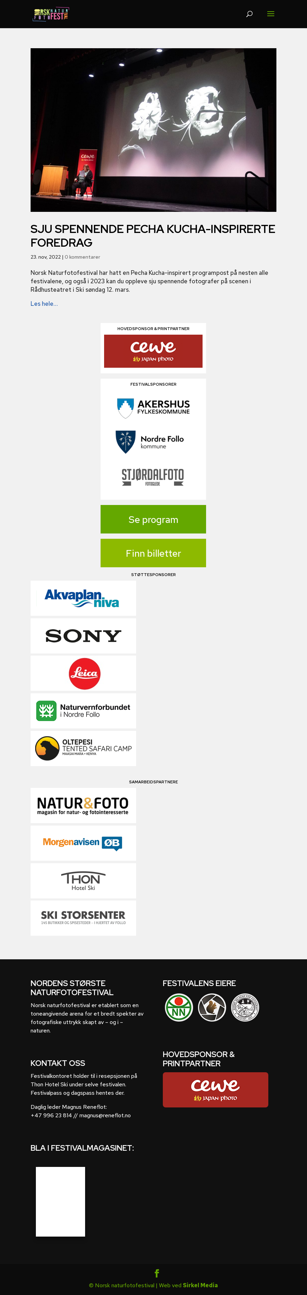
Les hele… (44, 304)
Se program (153, 519)
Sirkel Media (200, 1285)
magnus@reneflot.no (105, 1115)
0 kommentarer (82, 257)
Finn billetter (153, 553)
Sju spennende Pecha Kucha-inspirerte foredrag (153, 235)
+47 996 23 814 (51, 1115)
